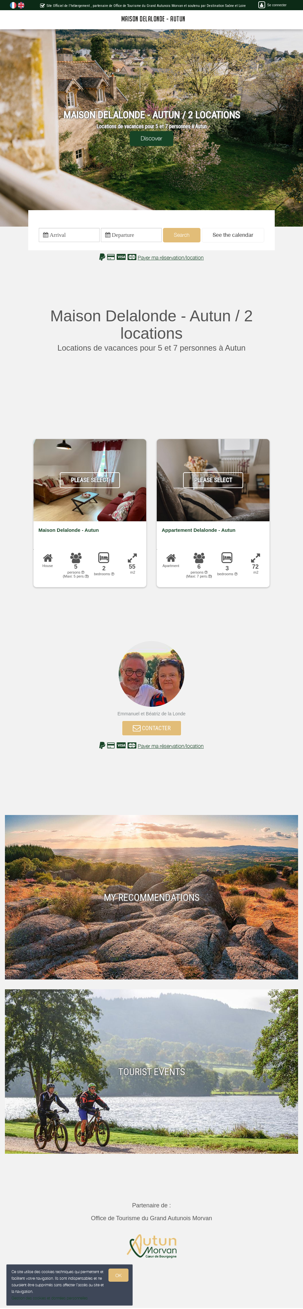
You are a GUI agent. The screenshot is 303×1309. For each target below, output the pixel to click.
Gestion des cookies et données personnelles (50, 1298)
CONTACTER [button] (152, 728)
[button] (233, 235)
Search (182, 235)
